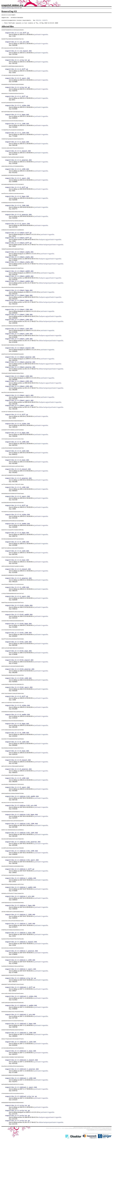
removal (16, 7)
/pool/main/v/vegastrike (41, 36)
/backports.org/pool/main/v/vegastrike (50, 252)
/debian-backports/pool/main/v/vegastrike (51, 257)
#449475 (44, 21)
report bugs (92, 1186)
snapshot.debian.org (7, 7)
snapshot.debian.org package (105, 1186)
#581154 (38, 21)
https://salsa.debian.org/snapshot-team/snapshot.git (79, 1185)
